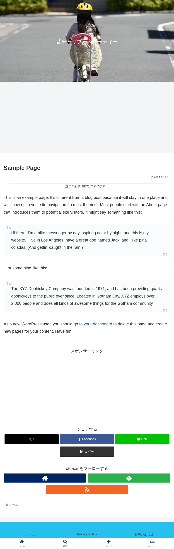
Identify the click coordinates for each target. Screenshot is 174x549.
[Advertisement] (87, 119)
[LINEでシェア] (142, 439)
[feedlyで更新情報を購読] (129, 478)
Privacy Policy (87, 534)
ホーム (30, 534)
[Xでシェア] (32, 439)
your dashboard (98, 324)
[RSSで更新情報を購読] (87, 489)
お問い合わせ (143, 534)
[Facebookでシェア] (87, 439)
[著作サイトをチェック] (45, 478)
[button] (87, 452)
